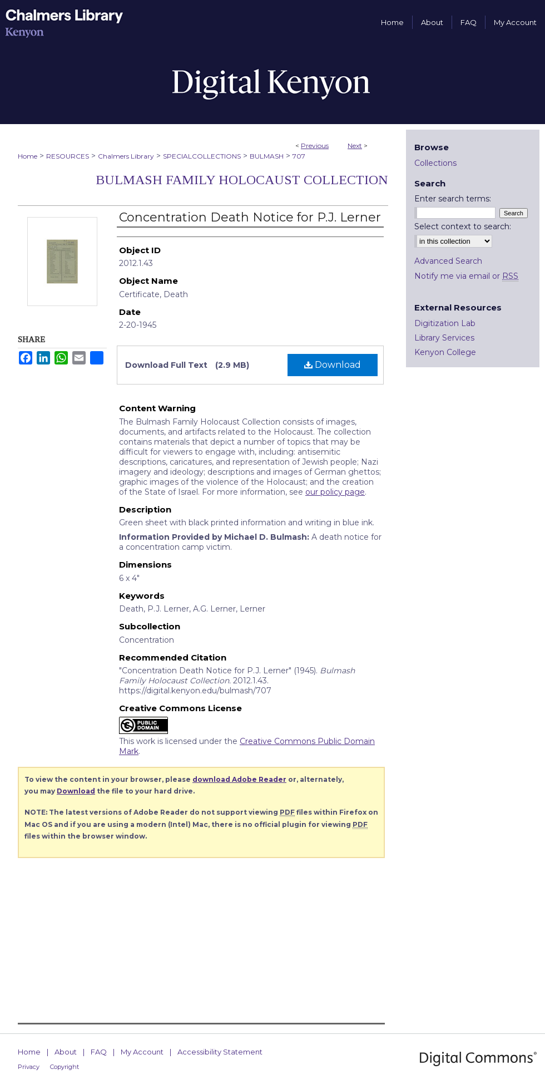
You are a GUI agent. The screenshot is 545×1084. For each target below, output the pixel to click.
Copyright (64, 1067)
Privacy (28, 1067)
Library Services (444, 338)
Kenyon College (445, 352)
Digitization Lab (444, 323)
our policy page (335, 492)
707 (299, 156)
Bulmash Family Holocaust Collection (242, 180)
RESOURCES (67, 156)
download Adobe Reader (239, 779)
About (65, 1051)
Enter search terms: (452, 199)
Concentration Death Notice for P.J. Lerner (250, 217)
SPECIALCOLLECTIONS (202, 156)
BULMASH (267, 156)
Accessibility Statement (219, 1051)
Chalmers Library (126, 156)
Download (332, 364)
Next (355, 145)
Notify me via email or (466, 276)
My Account (142, 1051)
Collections (435, 163)
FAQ (99, 1051)
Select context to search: (462, 226)
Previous (315, 145)
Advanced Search (448, 261)
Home (27, 156)
